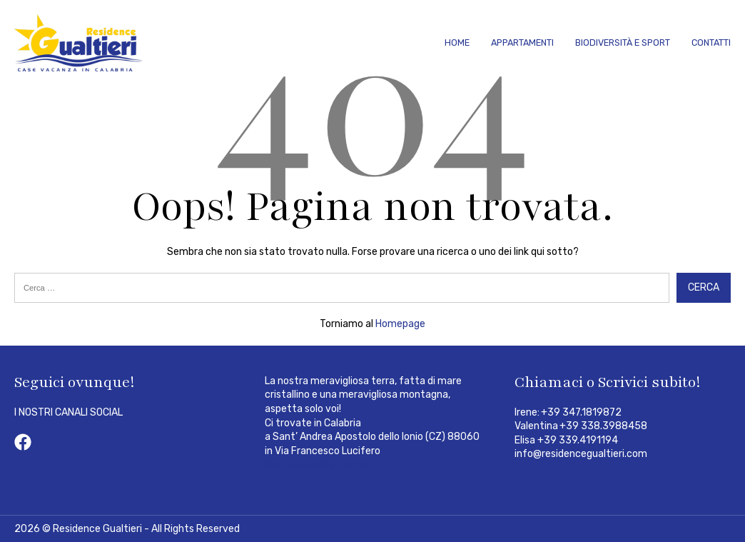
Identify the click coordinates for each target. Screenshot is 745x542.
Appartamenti (522, 42)
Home (457, 42)
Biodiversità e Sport (622, 42)
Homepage (400, 324)
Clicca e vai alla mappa (316, 464)
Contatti (711, 42)
